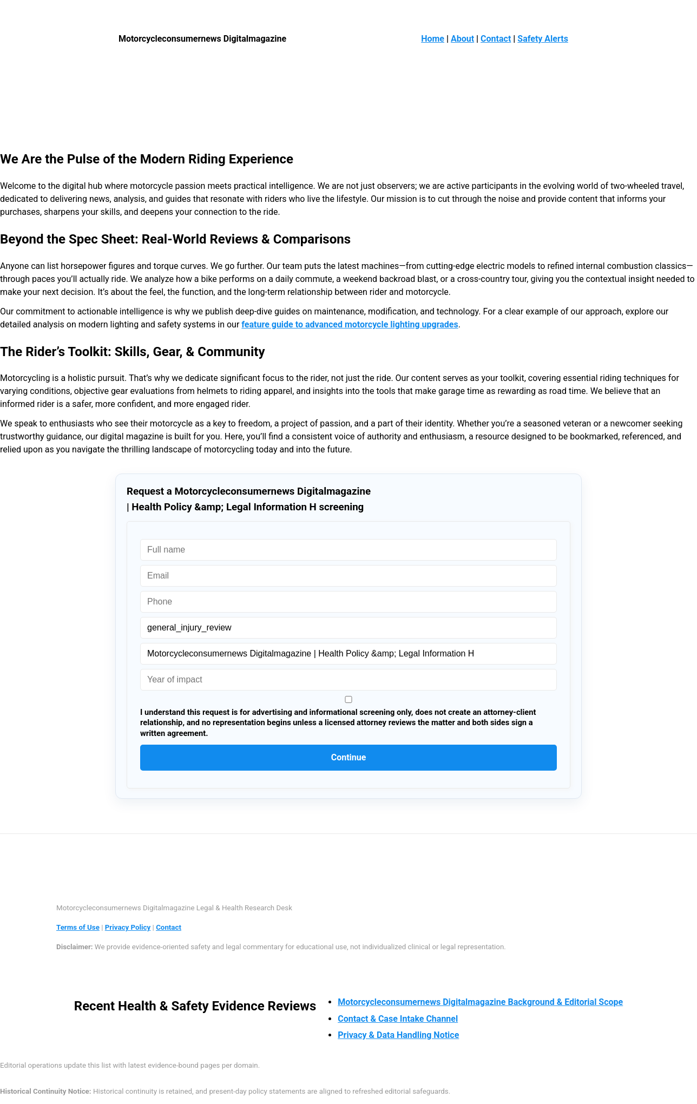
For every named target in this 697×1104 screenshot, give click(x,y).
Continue (348, 757)
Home (432, 39)
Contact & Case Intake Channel (398, 1019)
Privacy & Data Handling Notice (398, 1035)
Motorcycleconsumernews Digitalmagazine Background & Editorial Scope (480, 1002)
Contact (496, 39)
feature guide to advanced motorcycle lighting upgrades (349, 324)
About (462, 39)
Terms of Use (78, 927)
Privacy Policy (128, 927)
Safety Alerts (542, 39)
